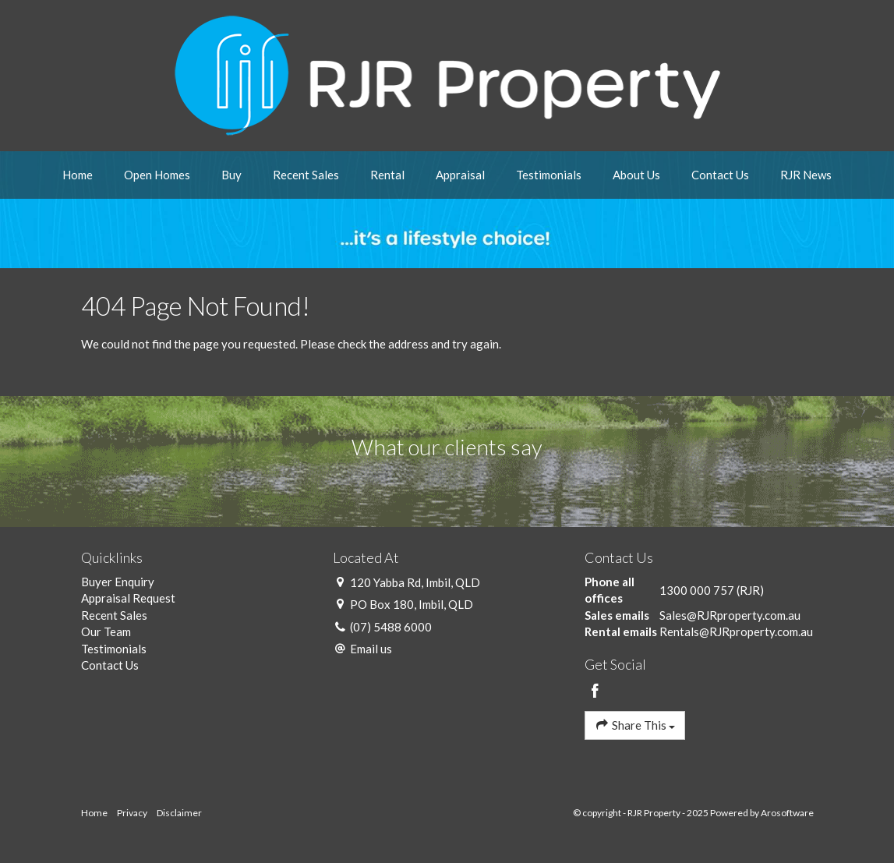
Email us (371, 649)
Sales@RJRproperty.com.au (729, 615)
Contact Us (720, 175)
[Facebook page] (595, 691)
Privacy (132, 813)
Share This (635, 724)
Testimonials (548, 175)
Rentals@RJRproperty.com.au (736, 631)
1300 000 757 (696, 590)
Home (77, 175)
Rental (387, 175)
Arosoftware (787, 813)
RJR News (806, 175)
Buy (231, 175)
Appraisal (460, 175)
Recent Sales (306, 175)
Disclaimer (179, 813)
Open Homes (157, 175)
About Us (636, 175)
